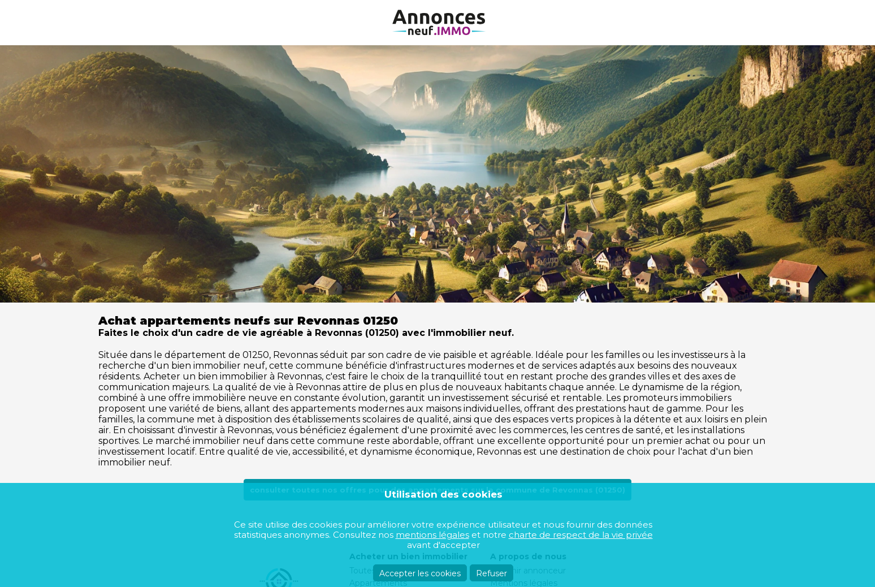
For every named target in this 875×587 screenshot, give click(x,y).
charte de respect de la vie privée (581, 534)
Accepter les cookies (420, 573)
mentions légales (432, 534)
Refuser (491, 573)
